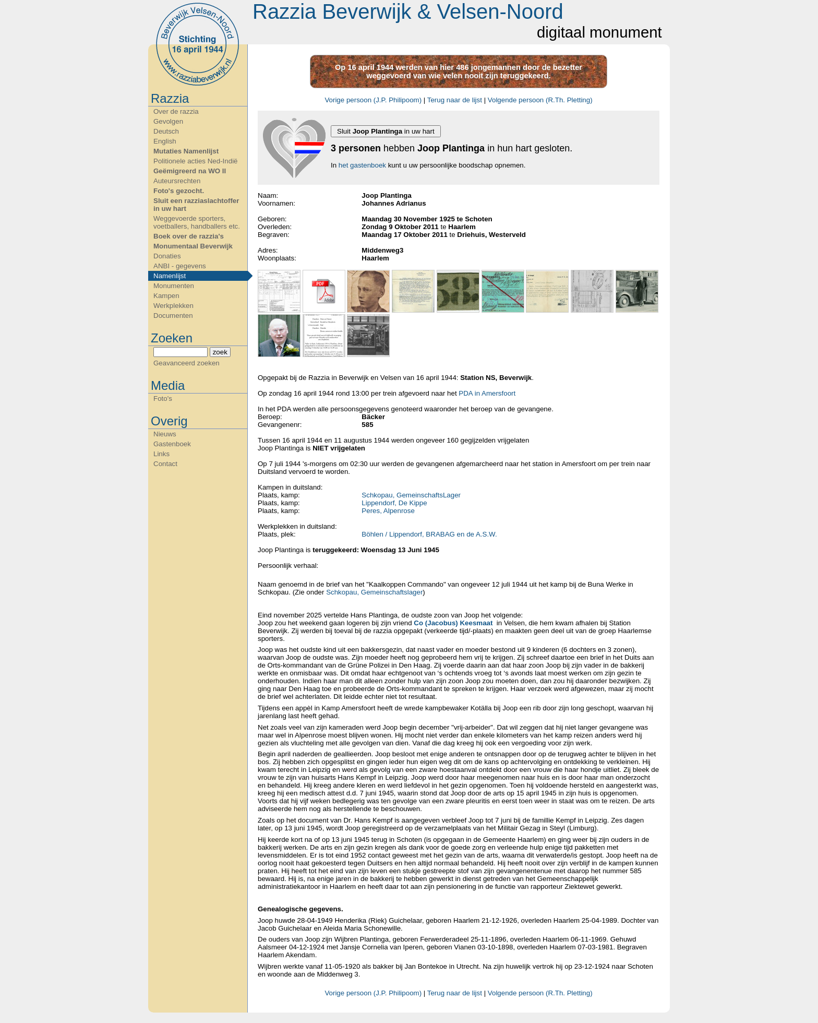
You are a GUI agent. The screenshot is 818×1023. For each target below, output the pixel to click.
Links (161, 454)
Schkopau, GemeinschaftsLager (411, 495)
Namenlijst (169, 276)
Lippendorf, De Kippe (394, 503)
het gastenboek (362, 165)
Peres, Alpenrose (388, 511)
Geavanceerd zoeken (186, 363)
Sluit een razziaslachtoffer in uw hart (196, 204)
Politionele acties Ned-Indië (195, 161)
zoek (220, 352)
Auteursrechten (176, 181)
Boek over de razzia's (188, 236)
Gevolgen (168, 121)
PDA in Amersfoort (487, 393)
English (164, 141)
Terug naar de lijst (454, 100)
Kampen (166, 296)
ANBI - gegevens (179, 266)
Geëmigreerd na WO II (189, 171)
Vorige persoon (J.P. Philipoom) (373, 100)
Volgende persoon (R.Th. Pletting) (540, 100)
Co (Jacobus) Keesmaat (453, 623)
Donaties (167, 256)
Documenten (173, 315)
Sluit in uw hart (386, 131)
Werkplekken (173, 306)
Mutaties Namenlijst (186, 151)
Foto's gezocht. (178, 191)
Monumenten (173, 286)
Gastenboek (172, 444)
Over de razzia (176, 111)
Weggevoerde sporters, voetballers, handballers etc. (196, 222)
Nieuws (164, 434)
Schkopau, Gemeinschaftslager (373, 592)
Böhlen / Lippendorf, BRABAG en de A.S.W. (429, 534)
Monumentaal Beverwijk (193, 246)
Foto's (162, 398)
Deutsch (166, 131)
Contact (165, 464)
